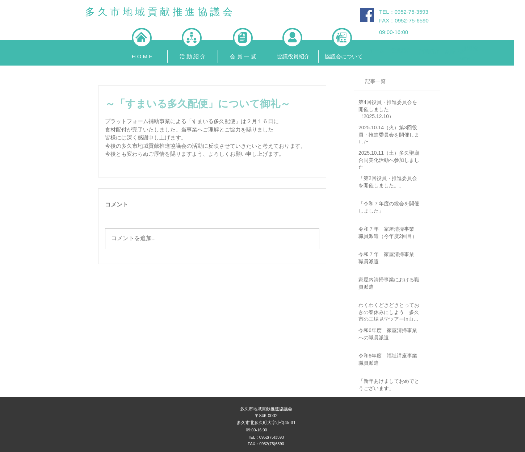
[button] (192, 56)
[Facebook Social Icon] (367, 15)
